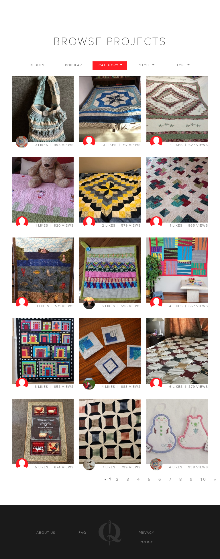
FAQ (82, 533)
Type (181, 65)
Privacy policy (146, 537)
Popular (73, 65)
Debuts (37, 65)
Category (109, 65)
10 (204, 479)
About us (45, 533)
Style (145, 65)
